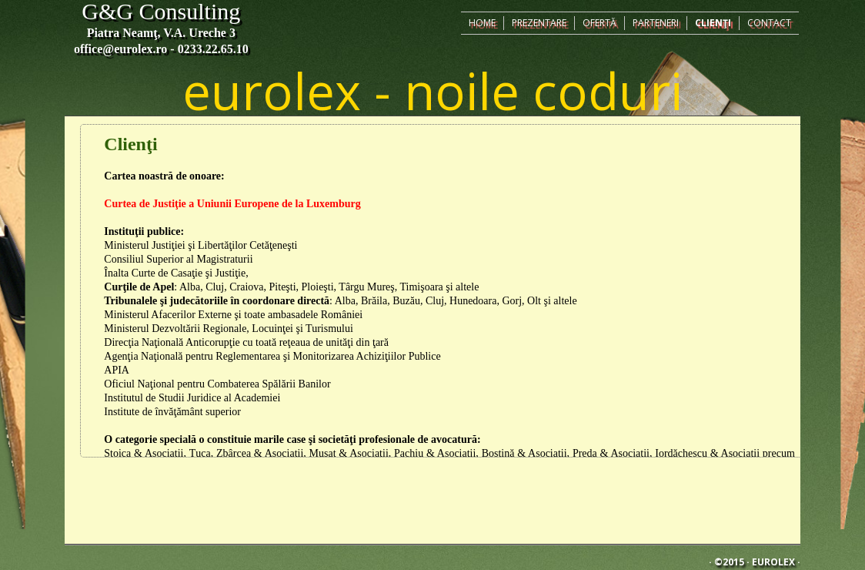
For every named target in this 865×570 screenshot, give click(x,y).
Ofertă (599, 22)
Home (482, 22)
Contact (769, 22)
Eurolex (773, 561)
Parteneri (656, 22)
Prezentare (539, 22)
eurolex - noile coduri (432, 91)
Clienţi (713, 22)
